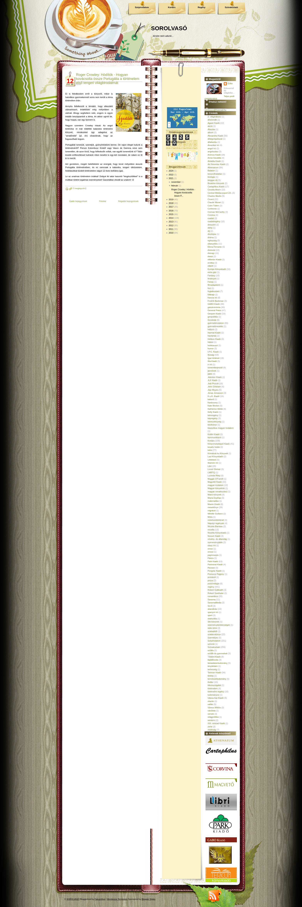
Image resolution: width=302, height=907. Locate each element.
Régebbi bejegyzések (128, 201)
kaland (211, 399)
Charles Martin (214, 196)
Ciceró (211, 199)
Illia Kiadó (212, 361)
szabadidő (212, 631)
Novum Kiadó (214, 536)
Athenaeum (213, 167)
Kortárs (171, 7)
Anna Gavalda (214, 158)
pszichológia (213, 583)
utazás (211, 701)
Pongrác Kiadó (214, 571)
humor (211, 348)
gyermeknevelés (215, 326)
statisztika (212, 618)
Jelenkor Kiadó (215, 377)
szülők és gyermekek (217, 653)
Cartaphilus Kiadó (216, 186)
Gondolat (212, 320)
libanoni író (213, 463)
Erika (230, 83)
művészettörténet (216, 520)
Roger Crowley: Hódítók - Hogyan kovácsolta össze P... (183, 192)
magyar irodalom (215, 485)
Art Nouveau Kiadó (216, 164)
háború (211, 329)
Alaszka (211, 129)
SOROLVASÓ (169, 28)
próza (210, 580)
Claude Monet (214, 202)
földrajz (211, 294)
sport (210, 615)
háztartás (212, 336)
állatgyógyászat (215, 139)
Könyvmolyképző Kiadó (219, 444)
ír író (210, 364)
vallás (210, 704)
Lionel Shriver (214, 469)
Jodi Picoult (213, 383)
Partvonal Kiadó (215, 564)
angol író (212, 148)
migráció (212, 510)
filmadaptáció (214, 285)
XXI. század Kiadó (216, 723)
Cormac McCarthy (216, 212)
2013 (171, 221)
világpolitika (213, 717)
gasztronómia (214, 307)
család (211, 218)
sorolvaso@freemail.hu (215, 110)
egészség (212, 240)
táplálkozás (213, 660)
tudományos (213, 695)
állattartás (212, 142)
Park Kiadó (213, 561)
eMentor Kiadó (214, 259)
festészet (212, 278)
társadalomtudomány (217, 663)
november (176, 182)
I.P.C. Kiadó (213, 352)
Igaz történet (213, 358)
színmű (211, 644)
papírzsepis (213, 555)
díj (209, 231)
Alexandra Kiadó (215, 136)
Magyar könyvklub (216, 488)
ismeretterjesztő (215, 367)
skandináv (212, 609)
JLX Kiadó (212, 380)
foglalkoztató (214, 291)
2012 (171, 225)
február (174, 185)
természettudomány (217, 679)
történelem (213, 688)
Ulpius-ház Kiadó (216, 698)
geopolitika (213, 317)
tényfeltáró (212, 666)
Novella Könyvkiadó (217, 533)
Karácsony (213, 402)
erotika (211, 263)
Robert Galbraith (215, 590)
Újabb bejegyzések (78, 201)
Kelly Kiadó (213, 412)
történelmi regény (216, 691)
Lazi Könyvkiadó (215, 456)
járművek (212, 371)
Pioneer (211, 568)
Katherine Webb (215, 409)
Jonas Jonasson (215, 393)
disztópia (212, 234)
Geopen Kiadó (214, 313)
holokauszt (213, 345)
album (210, 132)
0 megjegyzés (79, 188)
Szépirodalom (142, 7)
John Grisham (214, 386)
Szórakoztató (231, 7)
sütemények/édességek (219, 625)
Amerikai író (213, 145)
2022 (171, 174)
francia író (212, 297)
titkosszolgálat (214, 685)
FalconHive (100, 899)
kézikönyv (212, 425)
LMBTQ (211, 472)
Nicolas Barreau (215, 526)
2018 (171, 203)
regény (211, 587)
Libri (210, 466)
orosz (210, 549)
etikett (210, 266)
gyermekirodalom (216, 323)
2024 (171, 171)
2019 (171, 199)
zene (210, 726)
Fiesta (210, 282)
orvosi (210, 552)
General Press (214, 310)
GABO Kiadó (214, 304)
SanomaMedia (214, 602)
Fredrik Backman (216, 301)
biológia (211, 177)
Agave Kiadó (214, 123)
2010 (171, 233)
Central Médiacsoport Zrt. (220, 193)
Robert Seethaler (216, 593)
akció (210, 126)
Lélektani (212, 460)
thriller (210, 682)
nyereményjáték (215, 542)
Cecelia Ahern (214, 189)
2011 (171, 229)
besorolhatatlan (215, 174)
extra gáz (212, 272)
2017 (171, 207)
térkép (211, 676)
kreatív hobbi (214, 447)
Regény (202, 7)
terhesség (212, 669)
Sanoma (212, 599)
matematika (213, 501)
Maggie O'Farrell (215, 479)
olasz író (212, 545)
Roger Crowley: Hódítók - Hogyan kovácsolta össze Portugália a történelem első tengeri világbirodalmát (107, 79)
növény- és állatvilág (217, 539)
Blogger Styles (148, 899)
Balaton (211, 170)
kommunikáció (214, 437)
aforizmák (212, 120)
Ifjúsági (211, 355)
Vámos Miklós (214, 707)
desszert (212, 225)
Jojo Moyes (213, 390)
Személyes (213, 637)
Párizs (211, 558)
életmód (211, 250)
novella (211, 529)
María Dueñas (214, 498)
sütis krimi (212, 628)
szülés (211, 650)
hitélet (210, 342)
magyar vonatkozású (217, 491)
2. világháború (214, 117)
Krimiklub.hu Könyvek (218, 453)
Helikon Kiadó (214, 339)
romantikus (213, 596)
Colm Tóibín (213, 205)
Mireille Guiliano (215, 514)
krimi (210, 450)
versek (211, 714)
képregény (212, 418)
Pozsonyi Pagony (216, 574)
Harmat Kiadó (214, 333)
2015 (171, 214)
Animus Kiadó (214, 155)
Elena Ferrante (215, 247)
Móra (210, 517)
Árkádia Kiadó (214, 161)
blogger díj (212, 180)
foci (209, 288)
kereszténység (214, 421)
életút (210, 256)
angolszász (213, 151)
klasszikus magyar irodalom (221, 428)
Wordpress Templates (117, 899)
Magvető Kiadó (215, 482)
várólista (212, 710)
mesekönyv (213, 507)
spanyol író (213, 612)
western (211, 720)
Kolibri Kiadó (214, 434)
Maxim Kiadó (214, 504)
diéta (210, 228)
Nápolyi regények (216, 523)
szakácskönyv (214, 634)
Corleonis (212, 209)
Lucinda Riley (214, 475)
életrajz (211, 253)
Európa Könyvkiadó (217, 269)
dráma (211, 237)
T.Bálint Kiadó (214, 657)
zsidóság (212, 730)
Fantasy (211, 275)
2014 (171, 218)
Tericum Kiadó (214, 672)
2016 (171, 210)
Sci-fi (210, 606)
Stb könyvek (213, 622)
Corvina (211, 215)
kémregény (213, 415)
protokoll (212, 577)
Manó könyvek (214, 494)
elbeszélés (213, 244)
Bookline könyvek (216, 183)
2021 (171, 178)
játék (210, 374)
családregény (214, 221)
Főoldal (102, 201)
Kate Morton (213, 406)
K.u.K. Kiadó (213, 396)
